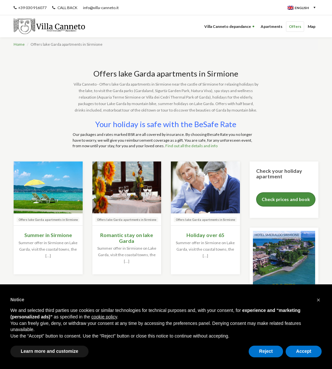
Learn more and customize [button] (49, 351)
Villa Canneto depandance (227, 26)
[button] (318, 300)
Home (19, 44)
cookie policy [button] (104, 316)
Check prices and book (286, 199)
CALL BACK (64, 7)
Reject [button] (266, 351)
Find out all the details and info (191, 145)
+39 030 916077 (30, 7)
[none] (289, 7)
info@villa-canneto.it (101, 7)
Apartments (271, 26)
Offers (295, 26)
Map (311, 26)
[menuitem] (300, 7)
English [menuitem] (302, 8)
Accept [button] (303, 351)
